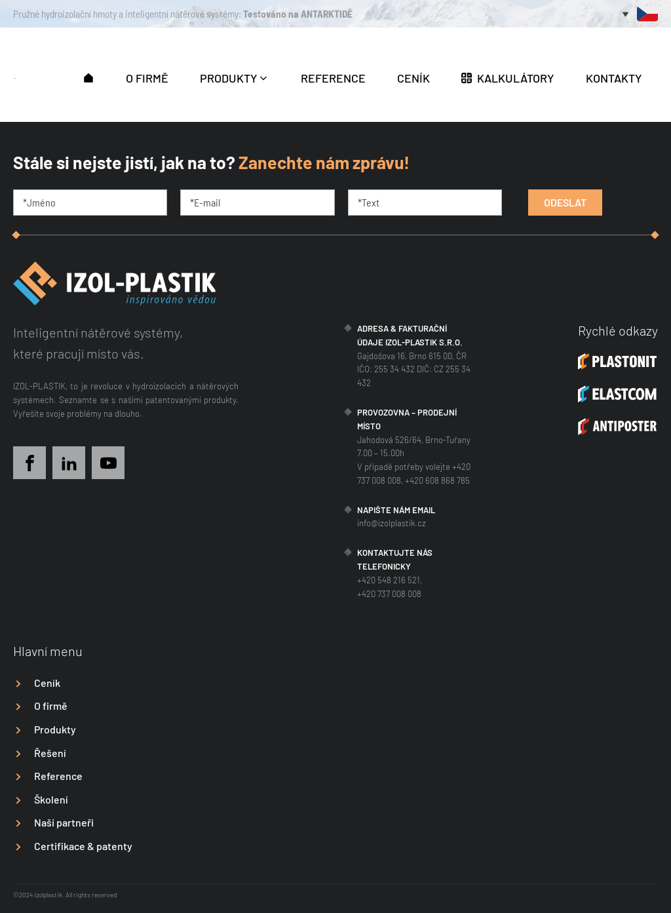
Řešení (50, 753)
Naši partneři (64, 822)
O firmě (50, 705)
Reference (58, 775)
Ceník (47, 682)
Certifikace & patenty (83, 846)
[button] (88, 77)
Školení (51, 799)
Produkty (55, 729)
